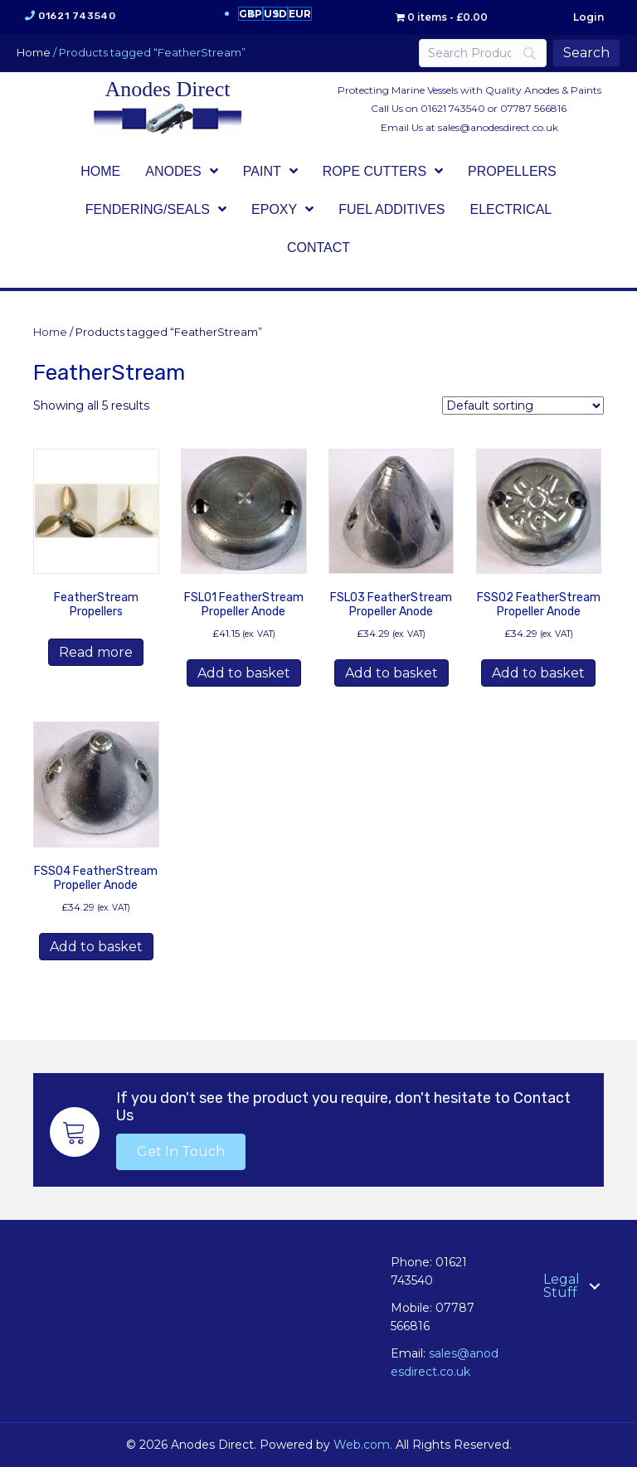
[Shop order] (523, 405)
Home (34, 52)
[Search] (483, 53)
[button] (181, 1152)
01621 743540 (76, 16)
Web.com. (362, 1444)
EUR (300, 13)
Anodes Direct (168, 89)
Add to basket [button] (243, 673)
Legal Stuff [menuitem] (561, 1285)
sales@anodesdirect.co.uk (498, 127)
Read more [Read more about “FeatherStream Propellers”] (96, 652)
